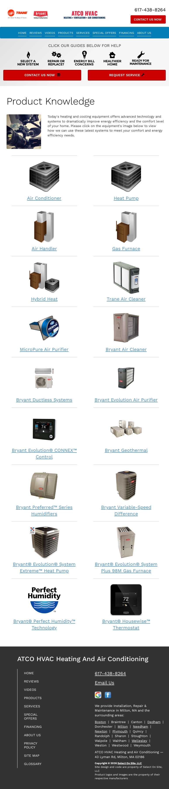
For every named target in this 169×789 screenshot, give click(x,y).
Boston (100, 722)
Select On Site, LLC (129, 763)
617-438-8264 (110, 673)
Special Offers (104, 32)
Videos (50, 32)
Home (22, 32)
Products (65, 32)
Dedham (153, 722)
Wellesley (139, 741)
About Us (144, 32)
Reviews (35, 32)
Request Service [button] (127, 75)
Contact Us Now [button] (148, 19)
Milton (123, 727)
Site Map (31, 756)
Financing (126, 32)
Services (83, 32)
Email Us (104, 682)
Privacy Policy (30, 745)
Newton (101, 731)
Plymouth (120, 731)
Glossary (32, 764)
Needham (140, 727)
